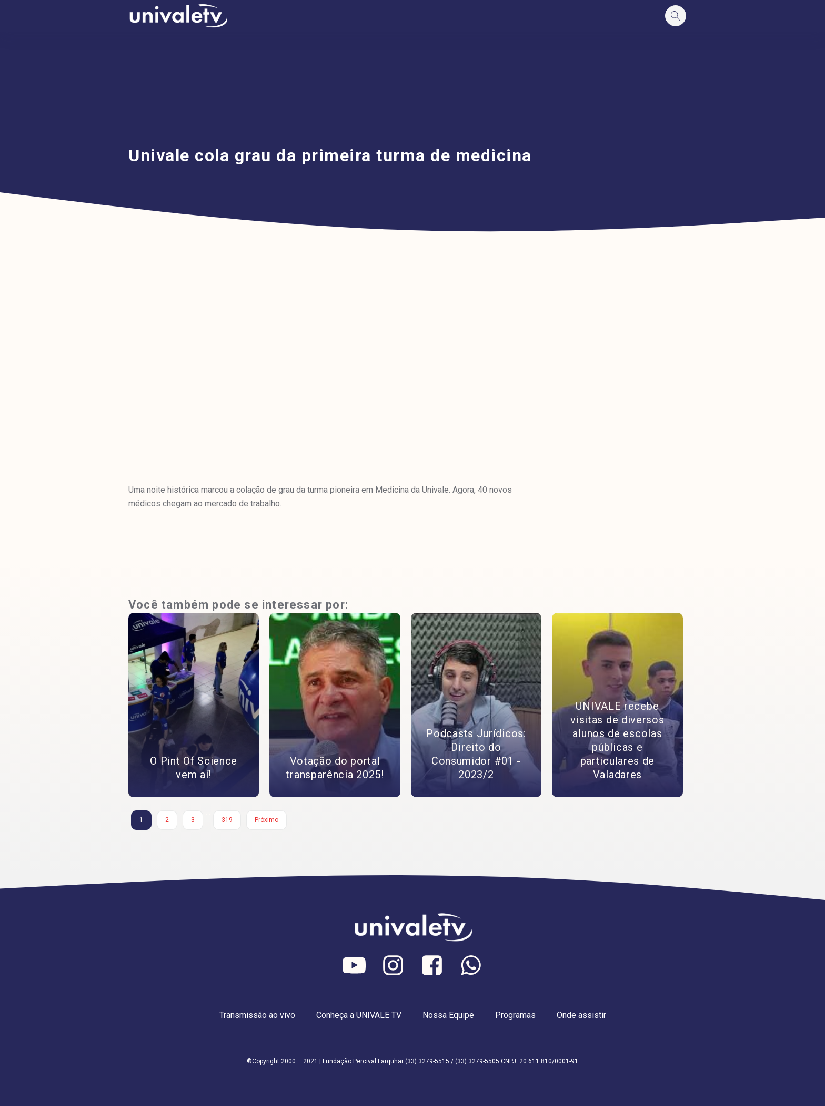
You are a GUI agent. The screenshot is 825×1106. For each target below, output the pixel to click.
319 (227, 820)
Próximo (266, 820)
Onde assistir (581, 1015)
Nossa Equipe (448, 1015)
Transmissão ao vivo (257, 1015)
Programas (515, 1015)
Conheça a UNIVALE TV (358, 1015)
